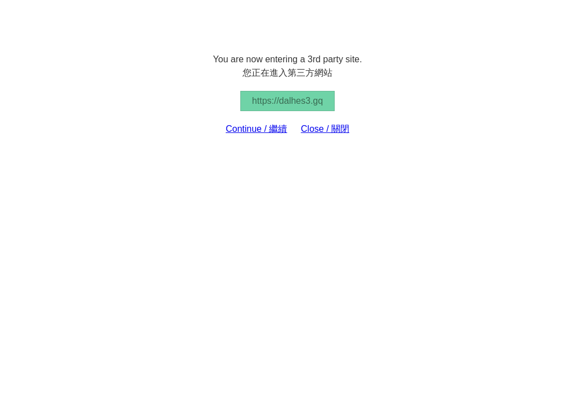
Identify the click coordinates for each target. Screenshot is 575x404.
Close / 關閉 (325, 129)
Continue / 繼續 (256, 129)
